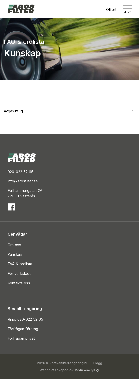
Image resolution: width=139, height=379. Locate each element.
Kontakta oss (19, 283)
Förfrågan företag (23, 328)
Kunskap (15, 254)
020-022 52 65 (20, 171)
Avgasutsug (13, 111)
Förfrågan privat (21, 338)
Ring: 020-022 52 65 (25, 319)
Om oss (14, 244)
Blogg (97, 363)
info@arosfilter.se (23, 181)
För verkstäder (20, 273)
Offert (107, 9)
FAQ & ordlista (20, 263)
